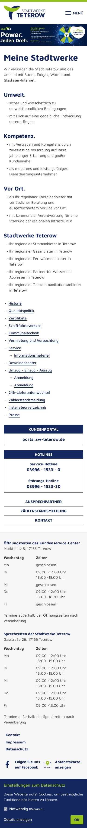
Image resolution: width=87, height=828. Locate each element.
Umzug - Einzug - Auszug (30, 370)
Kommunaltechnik (24, 333)
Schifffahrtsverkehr (25, 325)
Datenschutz (17, 749)
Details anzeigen (18, 819)
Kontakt (43, 520)
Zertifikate (18, 318)
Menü (74, 13)
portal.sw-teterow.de (44, 439)
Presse (14, 415)
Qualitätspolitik (21, 311)
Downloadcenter (22, 363)
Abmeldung (23, 385)
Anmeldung (23, 377)
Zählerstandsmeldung (27, 400)
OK (77, 820)
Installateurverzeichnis (27, 407)
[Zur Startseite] (24, 13)
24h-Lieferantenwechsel (29, 392)
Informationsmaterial (32, 355)
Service (15, 348)
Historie (15, 303)
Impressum (16, 742)
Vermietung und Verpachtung (33, 340)
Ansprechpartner (43, 501)
